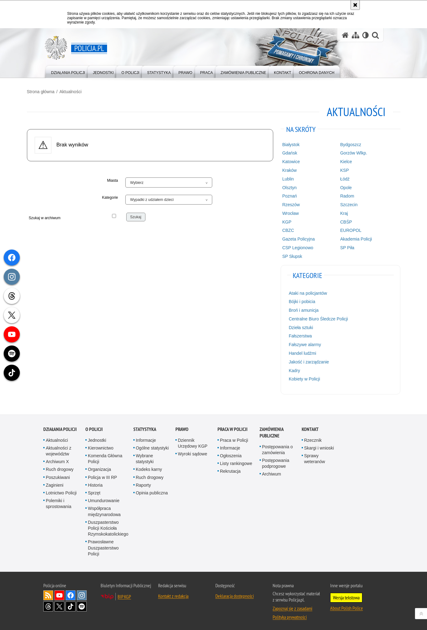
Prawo (181, 426)
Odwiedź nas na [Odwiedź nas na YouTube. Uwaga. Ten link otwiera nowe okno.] (59, 592)
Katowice (285, 160)
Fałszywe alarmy (299, 343)
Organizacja (99, 466)
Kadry (288, 369)
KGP (281, 220)
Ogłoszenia (231, 452)
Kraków (283, 168)
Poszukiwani (58, 474)
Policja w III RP (102, 474)
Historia (95, 482)
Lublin (282, 177)
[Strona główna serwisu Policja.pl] (345, 35)
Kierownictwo (100, 444)
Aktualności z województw (58, 447)
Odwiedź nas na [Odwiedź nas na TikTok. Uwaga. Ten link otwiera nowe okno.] (70, 603)
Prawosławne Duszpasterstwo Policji (103, 544)
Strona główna (57, 90)
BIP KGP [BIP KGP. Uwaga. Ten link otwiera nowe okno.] (124, 593)
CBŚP (335, 220)
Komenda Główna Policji (105, 455)
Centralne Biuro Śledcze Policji (312, 317)
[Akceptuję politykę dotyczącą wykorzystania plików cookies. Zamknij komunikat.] (355, 5)
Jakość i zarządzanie (303, 360)
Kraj (333, 211)
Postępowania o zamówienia (277, 446)
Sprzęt (94, 489)
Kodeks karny (149, 466)
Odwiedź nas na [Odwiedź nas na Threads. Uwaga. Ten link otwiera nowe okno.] (48, 603)
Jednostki (97, 437)
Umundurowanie (103, 497)
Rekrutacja (230, 468)
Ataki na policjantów (302, 291)
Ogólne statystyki (152, 444)
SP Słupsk (286, 254)
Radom (336, 194)
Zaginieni (54, 482)
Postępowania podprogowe (275, 460)
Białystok (285, 143)
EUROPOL (339, 228)
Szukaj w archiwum (66, 218)
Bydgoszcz (339, 143)
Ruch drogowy (60, 466)
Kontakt (310, 426)
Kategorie (118, 196)
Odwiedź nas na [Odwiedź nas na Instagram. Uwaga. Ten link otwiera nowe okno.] (82, 592)
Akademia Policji (345, 237)
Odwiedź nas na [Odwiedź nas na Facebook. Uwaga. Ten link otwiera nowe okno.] (70, 592)
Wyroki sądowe (192, 450)
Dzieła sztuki (295, 326)
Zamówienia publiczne (271, 429)
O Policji (94, 426)
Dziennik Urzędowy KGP (193, 440)
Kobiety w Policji (298, 377)
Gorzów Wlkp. (342, 151)
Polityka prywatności (290, 614)
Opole (335, 186)
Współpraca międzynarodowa (104, 508)
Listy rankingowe (236, 460)
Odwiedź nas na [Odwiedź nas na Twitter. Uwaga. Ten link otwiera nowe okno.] (59, 603)
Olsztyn (283, 186)
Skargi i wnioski (319, 444)
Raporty (143, 482)
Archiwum (271, 470)
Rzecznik (313, 437)
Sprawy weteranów (314, 455)
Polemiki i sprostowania (58, 500)
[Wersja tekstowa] (365, 35)
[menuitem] (68, 71)
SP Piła (336, 246)
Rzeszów (285, 203)
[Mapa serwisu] (355, 35)
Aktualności (87, 90)
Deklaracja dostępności (234, 593)
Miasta (120, 179)
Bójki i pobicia (296, 300)
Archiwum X (57, 458)
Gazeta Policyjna (292, 237)
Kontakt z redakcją (173, 593)
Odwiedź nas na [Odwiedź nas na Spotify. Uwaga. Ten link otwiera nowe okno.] (82, 603)
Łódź (334, 177)
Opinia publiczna (152, 489)
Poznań (283, 194)
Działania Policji (60, 426)
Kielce (335, 160)
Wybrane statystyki (145, 455)
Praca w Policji (233, 426)
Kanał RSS (48, 592)
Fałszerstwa (294, 334)
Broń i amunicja (298, 308)
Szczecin (338, 203)
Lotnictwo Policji (61, 489)
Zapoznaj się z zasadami (292, 605)
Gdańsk (283, 151)
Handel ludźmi (296, 351)
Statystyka (144, 426)
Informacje (146, 437)
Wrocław (284, 211)
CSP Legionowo (291, 246)
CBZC (282, 228)
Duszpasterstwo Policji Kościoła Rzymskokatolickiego (108, 525)
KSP (333, 168)
